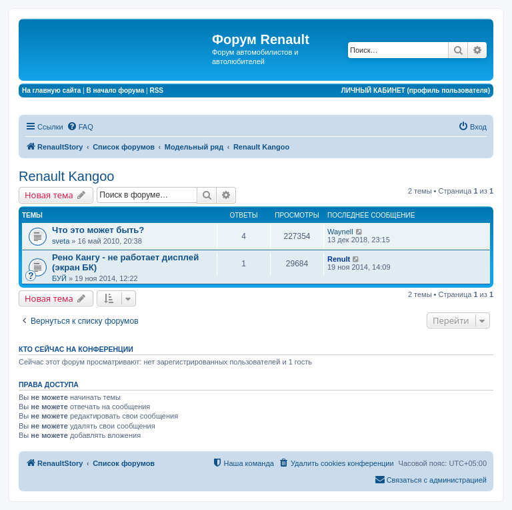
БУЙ (59, 278)
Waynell (340, 232)
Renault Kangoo (66, 176)
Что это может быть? (98, 230)
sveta (60, 241)
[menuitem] (80, 127)
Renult (338, 259)
